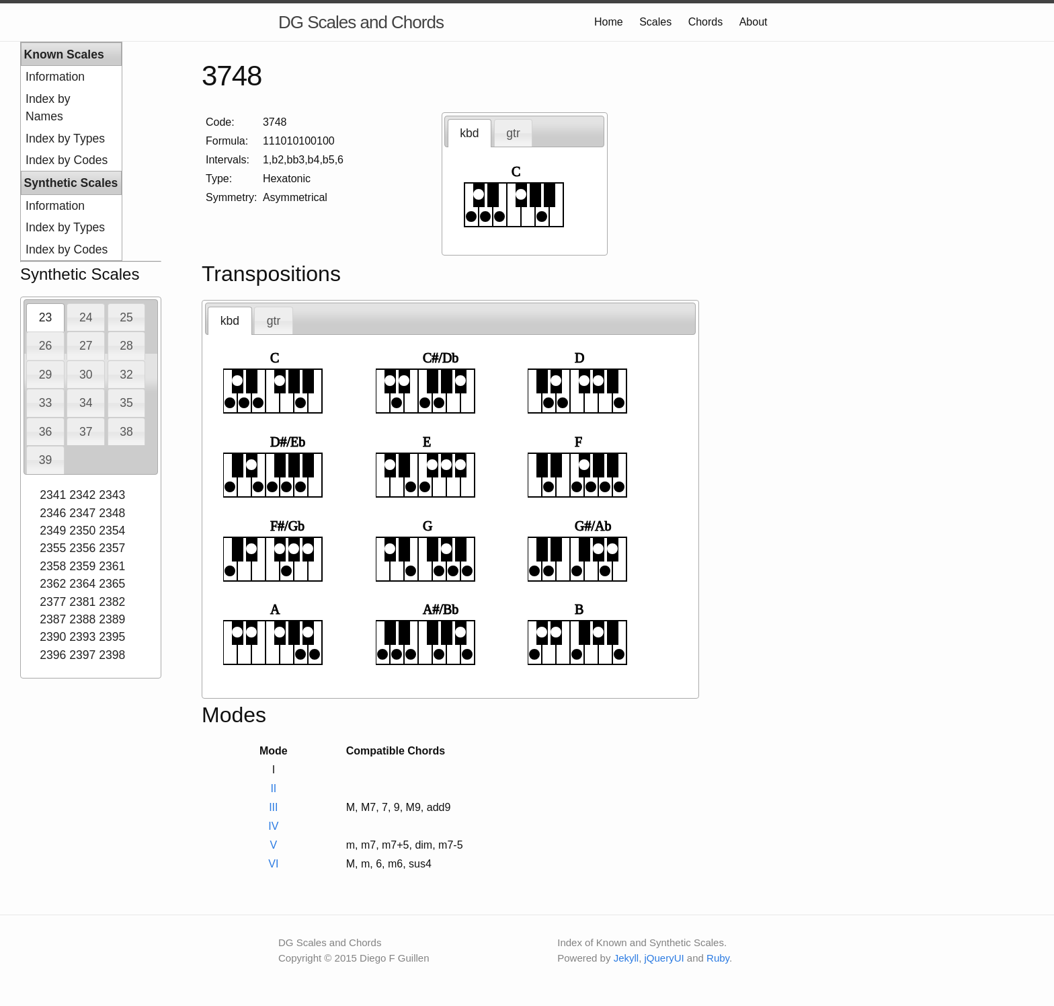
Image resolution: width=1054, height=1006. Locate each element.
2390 (53, 637)
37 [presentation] (86, 431)
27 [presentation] (86, 345)
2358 (53, 566)
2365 (112, 583)
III (273, 807)
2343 (112, 495)
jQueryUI (664, 958)
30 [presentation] (86, 374)
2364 (82, 583)
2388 (82, 619)
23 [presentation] (45, 317)
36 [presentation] (45, 431)
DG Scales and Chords (361, 22)
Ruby (717, 958)
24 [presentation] (86, 317)
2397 (82, 655)
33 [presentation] (45, 403)
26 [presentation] (45, 345)
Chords (705, 22)
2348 (112, 513)
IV (273, 826)
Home (608, 22)
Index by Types (65, 138)
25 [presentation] (126, 317)
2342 (82, 495)
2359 (82, 566)
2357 (112, 548)
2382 (112, 602)
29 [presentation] (45, 374)
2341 (53, 495)
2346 (53, 513)
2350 (82, 530)
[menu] (71, 151)
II (273, 788)
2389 (112, 619)
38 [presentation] (126, 431)
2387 (53, 619)
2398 (112, 655)
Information (55, 76)
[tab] (45, 317)
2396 (53, 655)
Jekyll (626, 958)
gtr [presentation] (513, 133)
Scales (655, 22)
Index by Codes (67, 160)
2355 (53, 548)
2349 (53, 530)
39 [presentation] (45, 460)
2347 (82, 513)
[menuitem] (71, 76)
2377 (53, 602)
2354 (112, 530)
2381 (82, 602)
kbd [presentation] (469, 133)
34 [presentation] (86, 403)
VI (273, 863)
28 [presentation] (126, 345)
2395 (112, 637)
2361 (112, 566)
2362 (53, 583)
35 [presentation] (126, 403)
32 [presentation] (126, 374)
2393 (82, 637)
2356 (82, 548)
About (753, 22)
